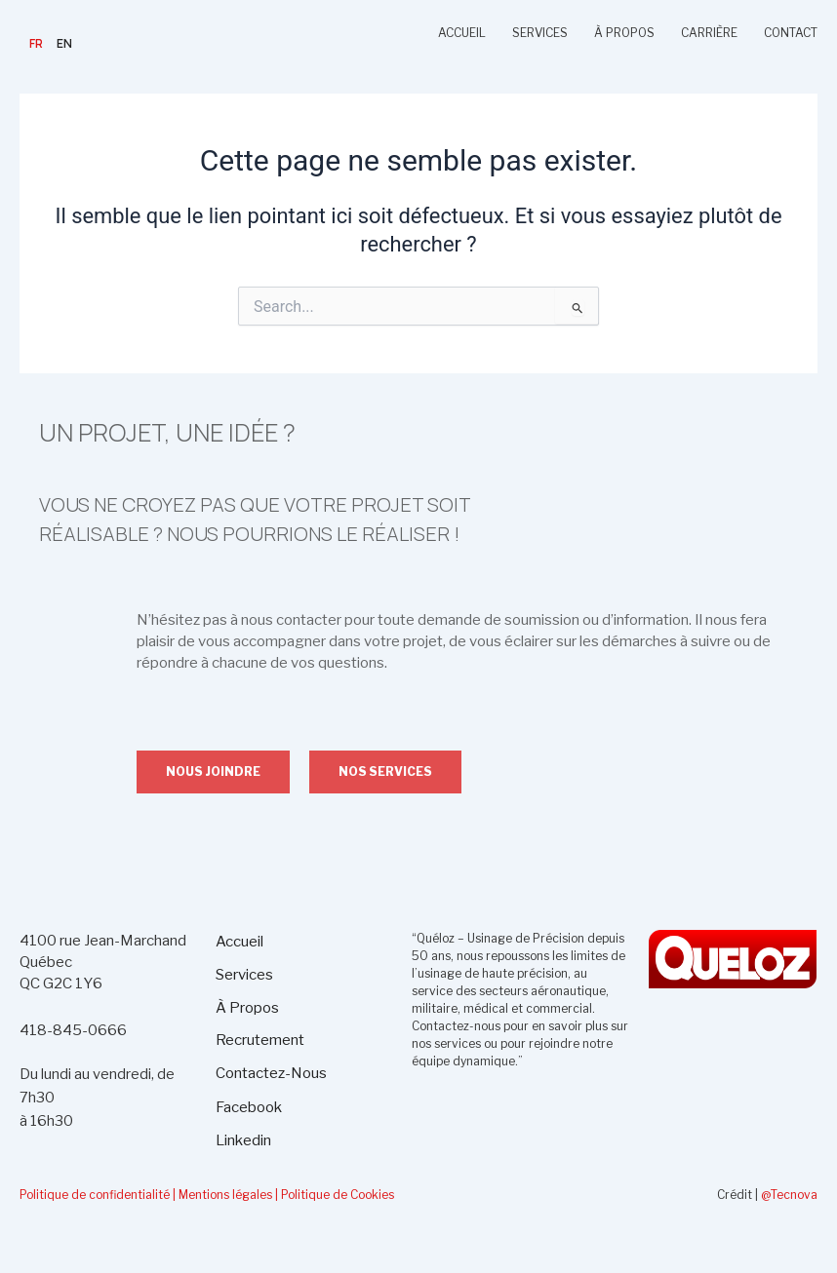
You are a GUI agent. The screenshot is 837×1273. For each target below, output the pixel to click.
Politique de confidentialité (95, 1194)
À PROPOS (624, 32)
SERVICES (540, 32)
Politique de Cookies (337, 1194)
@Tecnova (789, 1194)
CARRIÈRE (709, 32)
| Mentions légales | (225, 1194)
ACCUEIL (462, 32)
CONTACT (790, 32)
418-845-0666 (73, 1030)
